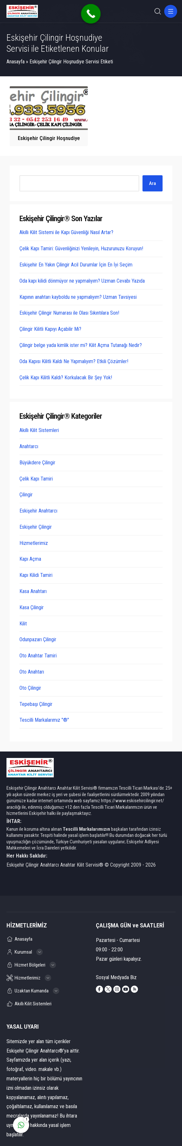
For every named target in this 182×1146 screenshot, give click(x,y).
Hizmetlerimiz (33, 543)
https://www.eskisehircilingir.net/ (132, 801)
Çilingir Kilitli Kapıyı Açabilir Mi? (50, 329)
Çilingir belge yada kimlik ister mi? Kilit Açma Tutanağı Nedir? (80, 345)
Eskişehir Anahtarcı (38, 511)
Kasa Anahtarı (33, 591)
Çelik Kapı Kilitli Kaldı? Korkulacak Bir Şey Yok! (65, 377)
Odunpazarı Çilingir (37, 639)
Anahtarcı (28, 446)
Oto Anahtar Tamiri (38, 656)
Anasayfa (15, 62)
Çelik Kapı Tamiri (36, 479)
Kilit (23, 624)
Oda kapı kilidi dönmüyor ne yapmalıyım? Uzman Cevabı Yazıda (82, 281)
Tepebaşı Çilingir (35, 704)
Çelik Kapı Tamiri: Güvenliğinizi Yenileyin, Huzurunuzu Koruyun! (81, 248)
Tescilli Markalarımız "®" (44, 720)
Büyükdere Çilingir (37, 462)
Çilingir (26, 495)
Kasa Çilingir (31, 607)
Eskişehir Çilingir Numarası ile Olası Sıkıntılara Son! (69, 313)
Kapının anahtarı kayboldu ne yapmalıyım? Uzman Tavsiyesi (78, 297)
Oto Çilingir (30, 688)
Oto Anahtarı (31, 672)
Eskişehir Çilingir (35, 527)
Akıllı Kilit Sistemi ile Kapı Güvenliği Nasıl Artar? (66, 232)
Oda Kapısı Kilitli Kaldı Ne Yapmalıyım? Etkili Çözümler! (73, 361)
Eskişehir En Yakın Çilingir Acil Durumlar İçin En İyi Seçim (75, 265)
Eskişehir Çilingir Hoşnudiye (49, 138)
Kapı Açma (30, 559)
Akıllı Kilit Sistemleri (39, 430)
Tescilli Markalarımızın (86, 829)
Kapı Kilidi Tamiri (35, 575)
